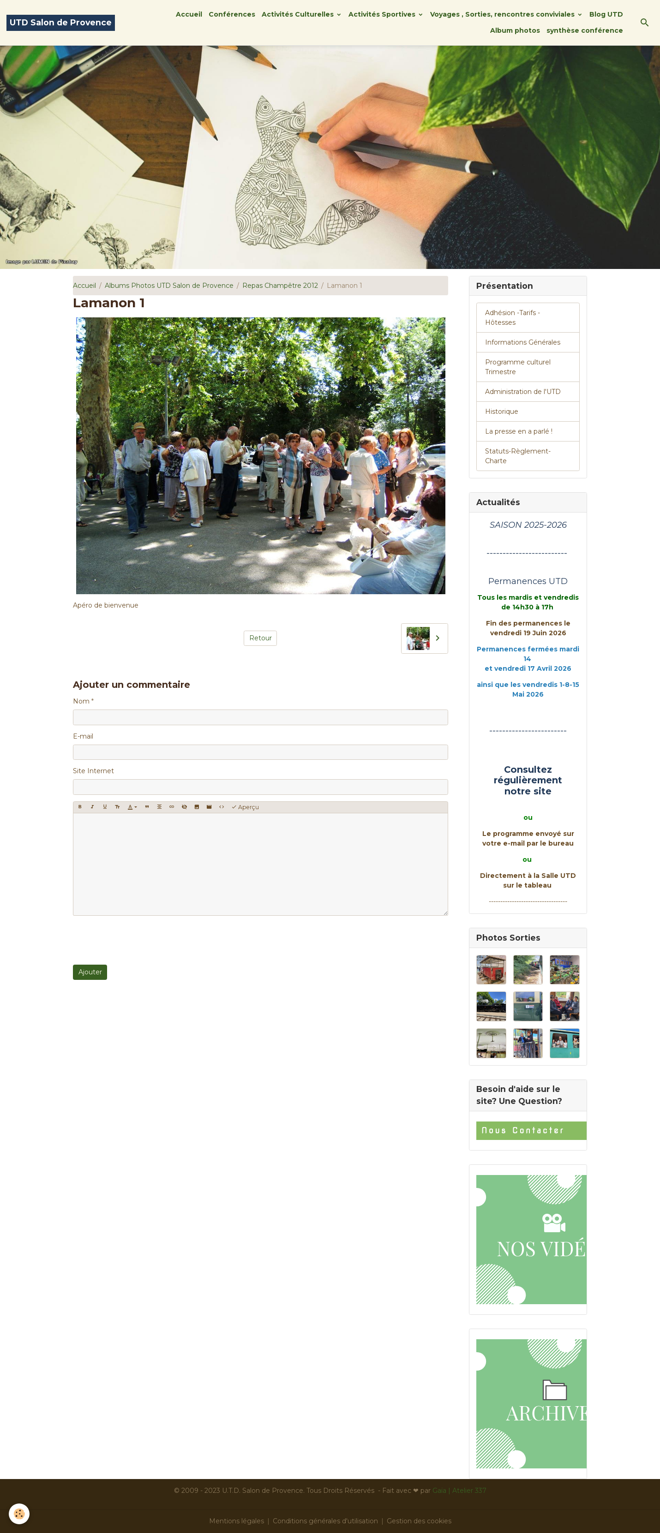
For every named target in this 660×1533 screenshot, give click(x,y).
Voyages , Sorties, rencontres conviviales (503, 14)
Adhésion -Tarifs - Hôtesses (512, 318)
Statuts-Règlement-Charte (518, 456)
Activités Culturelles (299, 14)
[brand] (60, 23)
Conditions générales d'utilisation (325, 1521)
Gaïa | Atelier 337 (459, 1490)
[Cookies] (19, 1513)
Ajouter (90, 972)
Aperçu (245, 807)
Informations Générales (522, 342)
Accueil (189, 14)
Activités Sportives (382, 14)
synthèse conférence (584, 30)
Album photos (515, 30)
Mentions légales (236, 1521)
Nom (81, 701)
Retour (260, 638)
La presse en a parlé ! (518, 431)
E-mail (83, 736)
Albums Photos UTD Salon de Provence (169, 285)
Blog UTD (606, 14)
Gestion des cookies (419, 1521)
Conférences (232, 14)
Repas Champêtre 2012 (280, 285)
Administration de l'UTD (523, 392)
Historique (501, 411)
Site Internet (93, 771)
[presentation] (143, 940)
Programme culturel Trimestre (518, 367)
